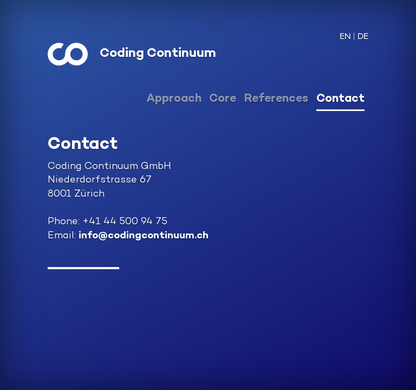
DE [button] (363, 37)
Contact (340, 99)
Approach (174, 99)
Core (222, 99)
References (276, 99)
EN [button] (345, 37)
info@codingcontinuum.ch (144, 236)
